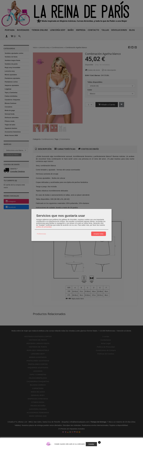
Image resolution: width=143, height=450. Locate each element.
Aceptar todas (99, 234)
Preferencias (41, 234)
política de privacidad (43, 227)
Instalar (91, 444)
